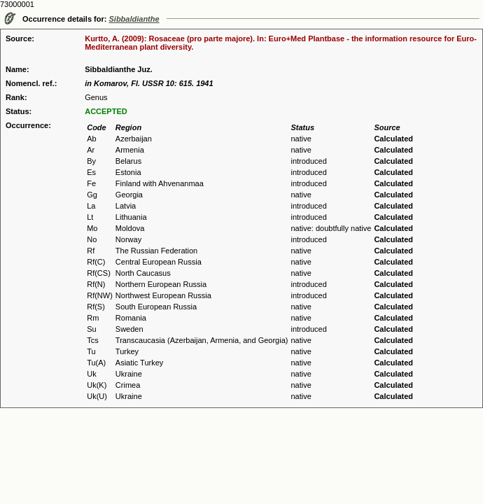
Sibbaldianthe (134, 19)
